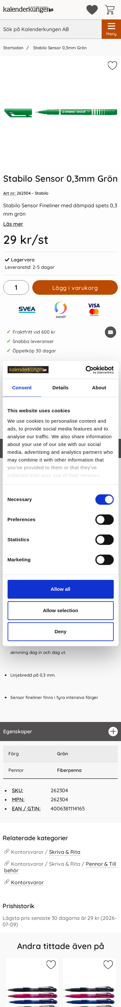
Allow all (60, 589)
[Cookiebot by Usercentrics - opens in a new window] (86, 370)
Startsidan (13, 47)
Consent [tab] (22, 387)
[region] (60, 731)
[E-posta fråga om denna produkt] (110, 332)
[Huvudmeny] (111, 29)
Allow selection (60, 610)
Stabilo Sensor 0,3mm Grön (59, 47)
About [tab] (99, 387)
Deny (60, 631)
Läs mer (13, 224)
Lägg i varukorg (75, 287)
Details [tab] (61, 387)
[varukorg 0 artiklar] (111, 9)
